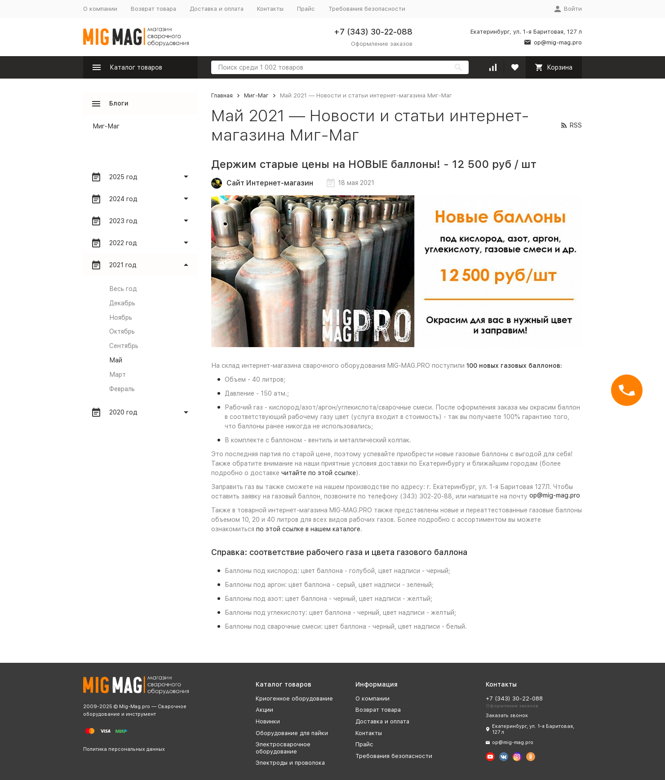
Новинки (268, 721)
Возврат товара (153, 8)
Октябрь (122, 331)
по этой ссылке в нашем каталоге (308, 529)
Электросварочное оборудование (283, 748)
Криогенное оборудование (294, 698)
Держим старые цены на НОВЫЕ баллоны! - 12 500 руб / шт (373, 164)
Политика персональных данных (124, 749)
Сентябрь (123, 345)
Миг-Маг (256, 95)
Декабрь (122, 303)
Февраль (122, 388)
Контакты (270, 8)
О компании (100, 8)
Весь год (123, 288)
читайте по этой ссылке (318, 472)
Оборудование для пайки (292, 733)
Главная (222, 95)
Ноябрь (120, 317)
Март (117, 374)
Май (115, 360)
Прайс (306, 8)
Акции (264, 709)
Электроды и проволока (290, 762)
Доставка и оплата (217, 8)
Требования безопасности (366, 8)
